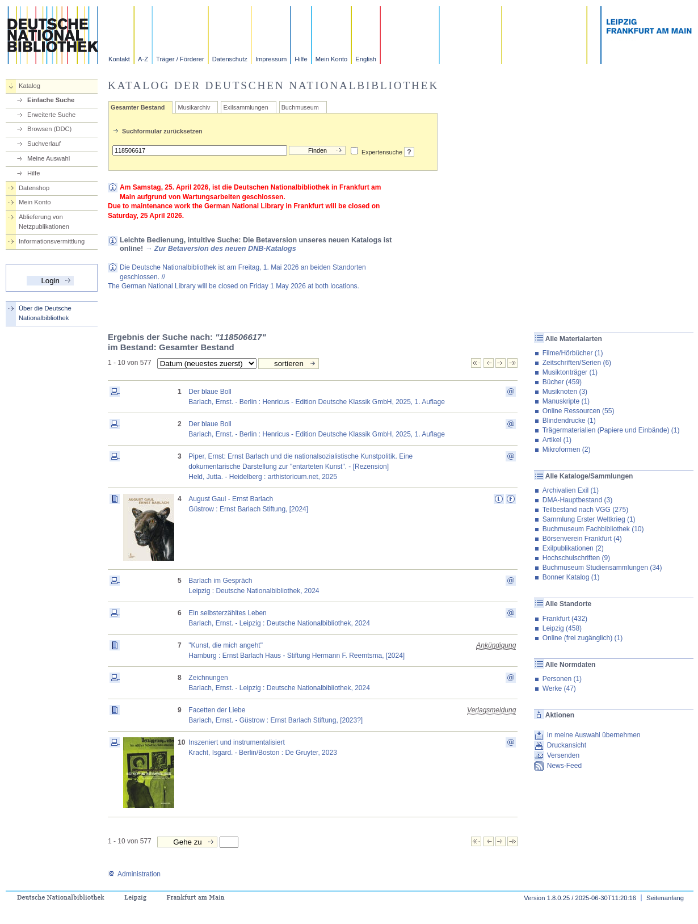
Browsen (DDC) (49, 128)
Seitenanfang (665, 897)
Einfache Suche (50, 99)
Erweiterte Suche (51, 114)
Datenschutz (229, 59)
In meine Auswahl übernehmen (594, 735)
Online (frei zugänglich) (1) (583, 638)
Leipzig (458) (562, 628)
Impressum (271, 59)
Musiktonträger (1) (570, 372)
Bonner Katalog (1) (571, 577)
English (365, 59)
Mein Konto (332, 59)
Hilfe (301, 59)
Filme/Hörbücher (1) (573, 353)
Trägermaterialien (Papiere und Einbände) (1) (611, 430)
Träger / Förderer (180, 59)
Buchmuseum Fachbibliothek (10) (593, 529)
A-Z (143, 59)
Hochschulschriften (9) (576, 558)
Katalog (29, 85)
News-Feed (564, 766)
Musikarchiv (194, 107)
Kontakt (119, 59)
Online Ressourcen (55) (579, 411)
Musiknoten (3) (565, 392)
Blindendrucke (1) (569, 421)
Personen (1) (562, 679)
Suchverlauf (44, 143)
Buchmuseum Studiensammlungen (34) (602, 568)
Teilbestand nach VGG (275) (585, 510)
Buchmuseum (300, 107)
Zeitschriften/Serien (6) (577, 363)
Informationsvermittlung (52, 241)
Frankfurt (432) (565, 619)
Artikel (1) (557, 440)
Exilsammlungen (245, 107)
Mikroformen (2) (567, 449)
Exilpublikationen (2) (573, 548)
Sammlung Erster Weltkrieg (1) (589, 519)
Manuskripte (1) (566, 401)
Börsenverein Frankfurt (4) (582, 539)
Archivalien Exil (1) (571, 490)
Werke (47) (559, 688)
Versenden (563, 755)
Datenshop (34, 187)
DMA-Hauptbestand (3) (577, 500)
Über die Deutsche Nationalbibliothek (45, 313)
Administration (134, 874)
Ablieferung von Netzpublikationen (44, 221)
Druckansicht (566, 745)
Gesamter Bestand (138, 107)
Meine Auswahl (48, 158)
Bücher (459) (562, 382)
